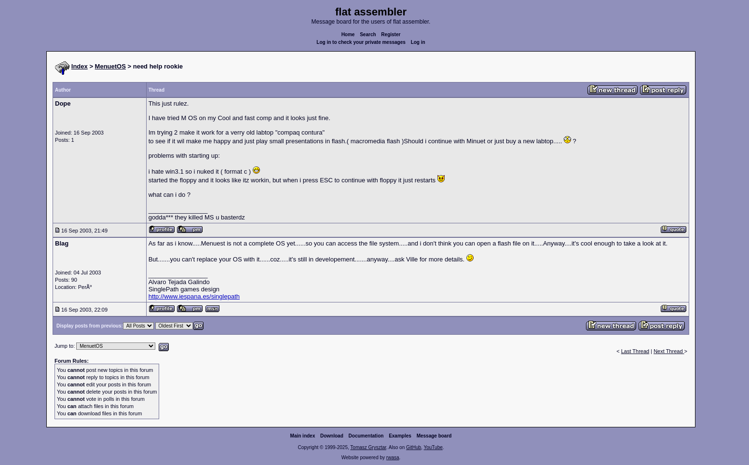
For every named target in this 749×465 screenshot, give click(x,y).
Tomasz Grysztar (368, 447)
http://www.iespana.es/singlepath (194, 296)
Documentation (366, 435)
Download (331, 435)
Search (368, 34)
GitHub (413, 447)
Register (390, 34)
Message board (434, 435)
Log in (418, 42)
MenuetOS (110, 66)
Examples (400, 435)
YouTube (432, 447)
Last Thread (635, 351)
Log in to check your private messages (361, 42)
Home (348, 34)
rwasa (392, 457)
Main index (302, 435)
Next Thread (669, 351)
